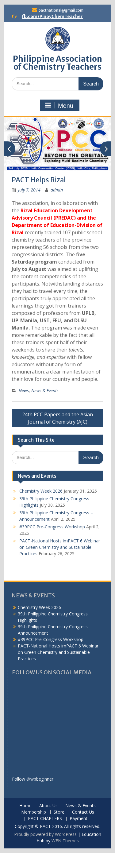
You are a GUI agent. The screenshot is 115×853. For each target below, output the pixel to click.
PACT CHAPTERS (45, 819)
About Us (48, 806)
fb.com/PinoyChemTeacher (52, 16)
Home (25, 806)
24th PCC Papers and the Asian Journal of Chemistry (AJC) (57, 418)
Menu (58, 105)
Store (59, 812)
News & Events (45, 390)
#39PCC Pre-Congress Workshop (52, 527)
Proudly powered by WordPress (45, 834)
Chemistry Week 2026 (41, 491)
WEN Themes (65, 841)
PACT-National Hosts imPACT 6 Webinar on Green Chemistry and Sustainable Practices (59, 547)
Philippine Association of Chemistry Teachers (57, 63)
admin (57, 190)
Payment (78, 819)
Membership (33, 812)
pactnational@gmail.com (61, 10)
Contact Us (83, 812)
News (24, 390)
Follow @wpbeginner (32, 779)
